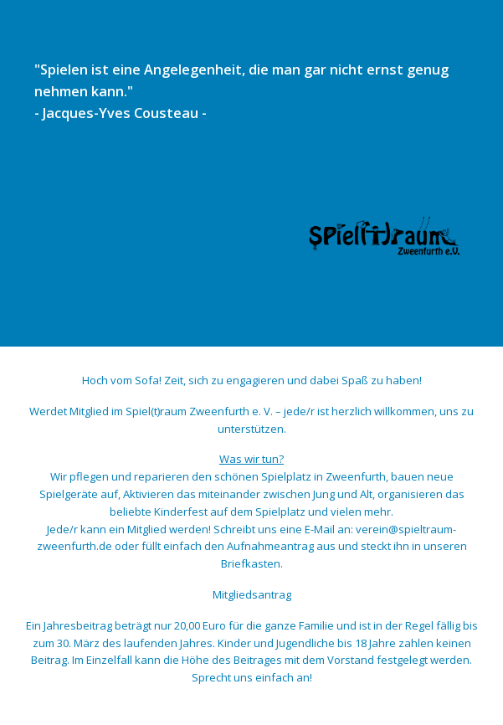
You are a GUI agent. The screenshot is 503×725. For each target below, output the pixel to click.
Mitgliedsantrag (252, 594)
